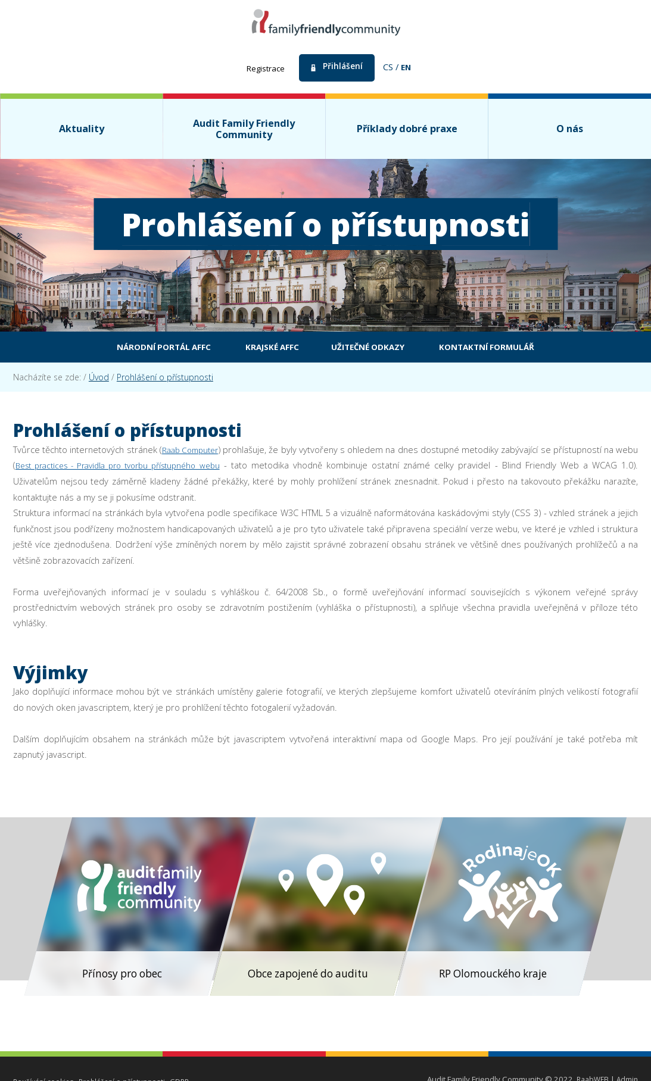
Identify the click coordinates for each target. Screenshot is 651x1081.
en (409, 67)
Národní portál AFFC (139, 348)
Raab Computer (198, 452)
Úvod (99, 380)
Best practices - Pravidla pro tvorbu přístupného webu (151, 468)
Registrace (263, 68)
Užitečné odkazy (373, 348)
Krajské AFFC (263, 348)
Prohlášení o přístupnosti (165, 380)
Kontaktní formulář (510, 348)
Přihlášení (344, 67)
